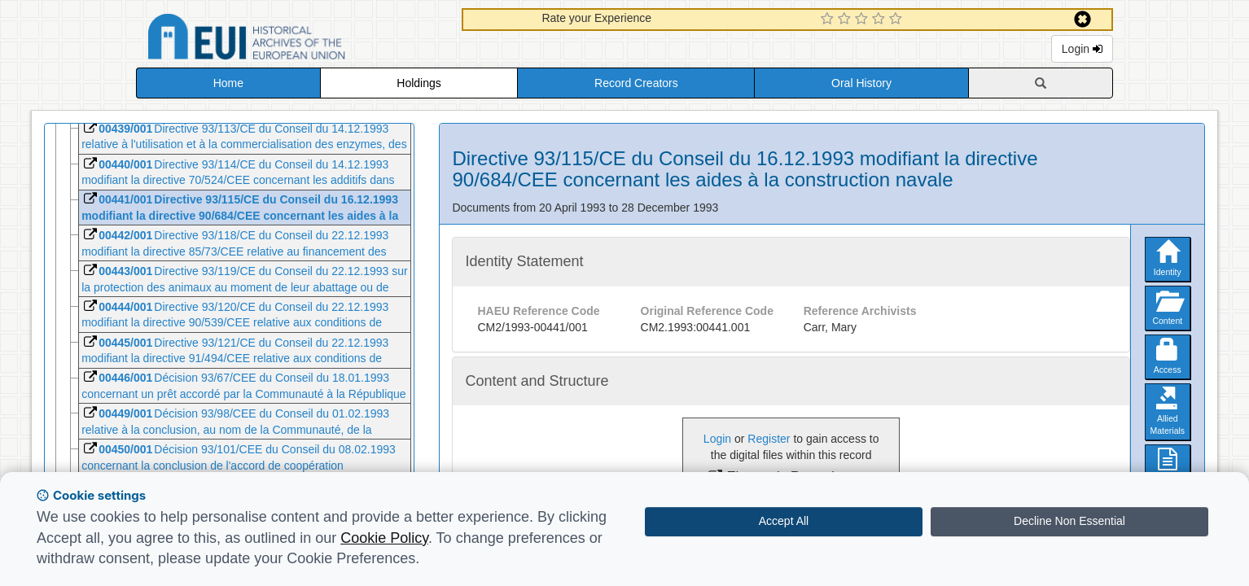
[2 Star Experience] (846, 19)
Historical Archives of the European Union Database (292, 39)
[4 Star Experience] (880, 19)
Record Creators (636, 83)
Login (1082, 48)
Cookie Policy (384, 538)
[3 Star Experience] (863, 19)
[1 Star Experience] (829, 19)
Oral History (861, 83)
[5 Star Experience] (897, 19)
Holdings (418, 83)
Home (228, 83)
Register (768, 438)
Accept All (784, 520)
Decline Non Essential (1069, 520)
